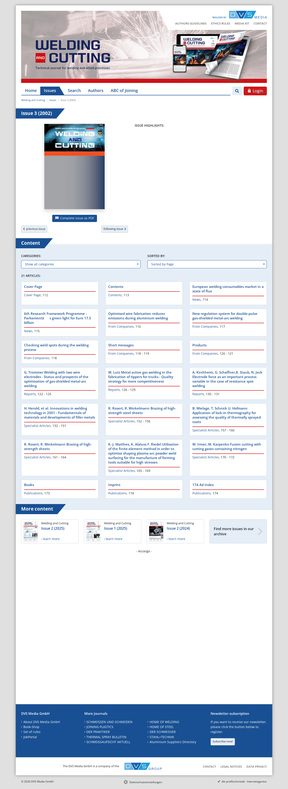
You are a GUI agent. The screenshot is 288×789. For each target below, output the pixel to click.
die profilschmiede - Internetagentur (244, 781)
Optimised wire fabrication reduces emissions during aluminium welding (138, 315)
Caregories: (31, 256)
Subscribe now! (223, 741)
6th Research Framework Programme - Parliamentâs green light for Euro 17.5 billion (57, 318)
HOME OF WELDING (164, 722)
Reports (30, 394)
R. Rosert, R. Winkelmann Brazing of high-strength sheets (58, 446)
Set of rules (31, 732)
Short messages (121, 345)
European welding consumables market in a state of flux (228, 288)
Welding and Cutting (33, 100)
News (196, 299)
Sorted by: (156, 256)
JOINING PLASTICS (99, 727)
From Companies (121, 326)
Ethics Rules (220, 23)
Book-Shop (31, 727)
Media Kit (242, 23)
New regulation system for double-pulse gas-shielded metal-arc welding (224, 315)
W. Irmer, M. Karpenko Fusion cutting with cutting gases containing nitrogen (226, 446)
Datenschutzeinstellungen (145, 782)
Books (29, 484)
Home (31, 90)
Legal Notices (231, 766)
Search (74, 90)
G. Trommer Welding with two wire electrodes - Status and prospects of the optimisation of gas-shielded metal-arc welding (56, 379)
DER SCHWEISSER (163, 732)
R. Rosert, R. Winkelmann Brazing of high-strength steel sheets (142, 410)
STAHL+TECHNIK (162, 737)
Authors (96, 90)
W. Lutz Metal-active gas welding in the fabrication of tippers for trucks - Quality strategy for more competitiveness (140, 376)
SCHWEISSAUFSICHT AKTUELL (108, 742)
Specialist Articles (37, 426)
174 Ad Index (203, 484)
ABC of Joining (124, 90)
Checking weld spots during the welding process (56, 347)
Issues (50, 90)
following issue (115, 229)
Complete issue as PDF (74, 218)
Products (199, 345)
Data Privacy (256, 766)
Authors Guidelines (191, 23)
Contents (115, 286)
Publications (33, 493)
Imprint (114, 484)
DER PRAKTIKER (98, 732)
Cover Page (33, 286)
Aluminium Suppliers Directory (173, 742)
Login (255, 90)
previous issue (34, 229)
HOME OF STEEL (162, 727)
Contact (260, 23)
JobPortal (30, 737)
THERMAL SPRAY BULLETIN (106, 737)
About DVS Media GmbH (41, 722)
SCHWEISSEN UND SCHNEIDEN (109, 722)
